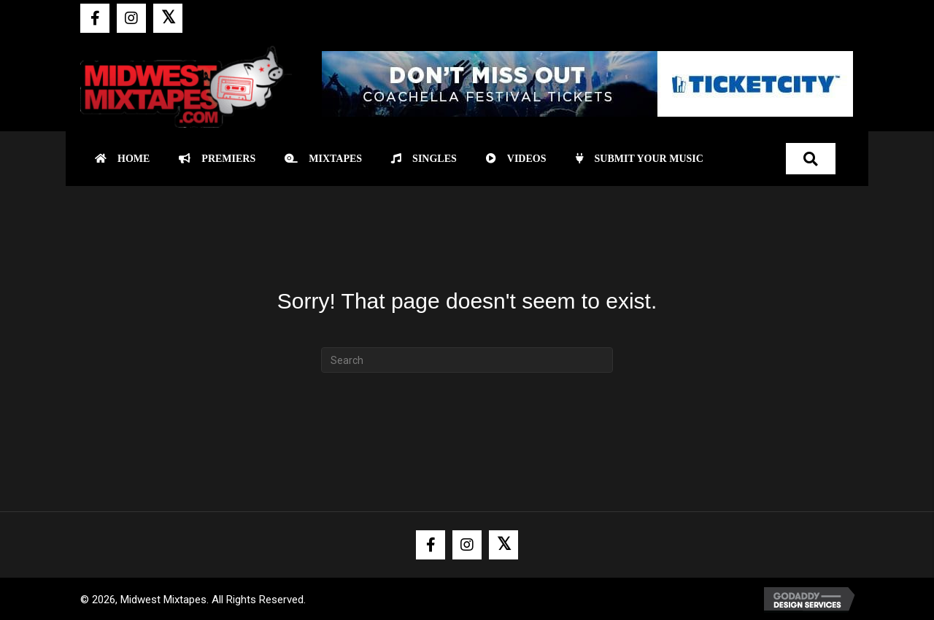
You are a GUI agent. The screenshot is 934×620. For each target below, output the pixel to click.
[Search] (467, 360)
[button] (94, 18)
